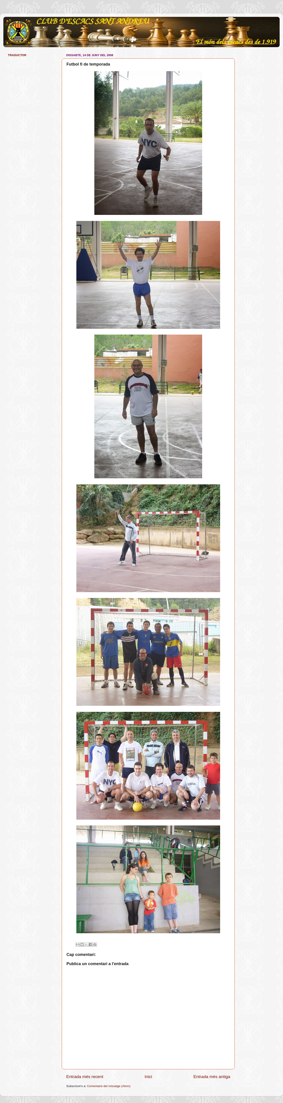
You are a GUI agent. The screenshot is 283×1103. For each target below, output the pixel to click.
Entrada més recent (84, 1076)
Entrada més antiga (211, 1076)
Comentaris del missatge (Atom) (108, 1086)
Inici (148, 1076)
